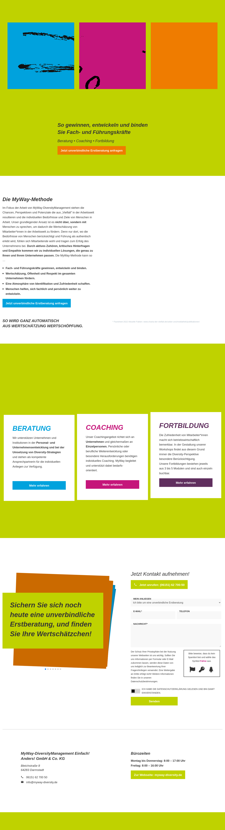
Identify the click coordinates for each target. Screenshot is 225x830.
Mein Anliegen (142, 599)
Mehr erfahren (39, 485)
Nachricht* (140, 624)
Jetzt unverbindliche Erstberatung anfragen (92, 150)
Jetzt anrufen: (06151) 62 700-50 (162, 584)
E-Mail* (137, 611)
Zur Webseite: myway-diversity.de (158, 775)
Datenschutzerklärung (172, 689)
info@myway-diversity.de (41, 782)
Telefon (184, 611)
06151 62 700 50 (36, 777)
